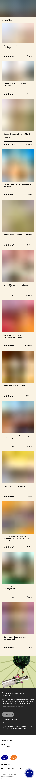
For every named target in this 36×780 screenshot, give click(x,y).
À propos (4, 744)
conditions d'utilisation (19, 728)
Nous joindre (5, 746)
